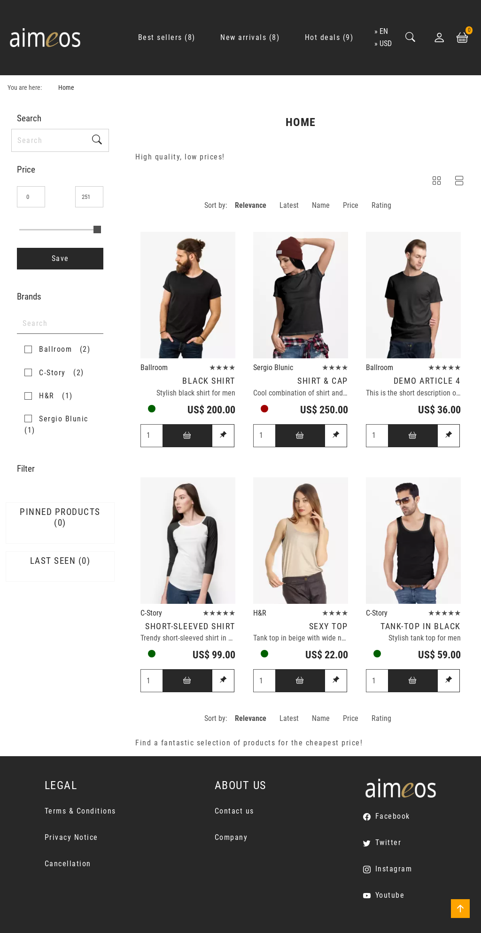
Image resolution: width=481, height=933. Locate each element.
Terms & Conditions (80, 810)
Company (231, 837)
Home (66, 88)
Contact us (234, 810)
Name (321, 205)
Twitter (388, 842)
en (384, 31)
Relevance (250, 205)
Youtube (390, 895)
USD (386, 43)
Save (60, 258)
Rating (381, 205)
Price (350, 205)
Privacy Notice (71, 837)
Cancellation (68, 863)
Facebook (392, 816)
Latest (289, 205)
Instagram (393, 868)
